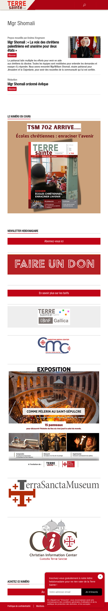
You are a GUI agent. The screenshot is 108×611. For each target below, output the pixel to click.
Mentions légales (43, 606)
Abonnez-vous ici (54, 241)
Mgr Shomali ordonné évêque (28, 84)
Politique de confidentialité (19, 606)
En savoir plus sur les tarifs (54, 293)
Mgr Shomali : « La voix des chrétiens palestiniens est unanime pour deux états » (33, 46)
